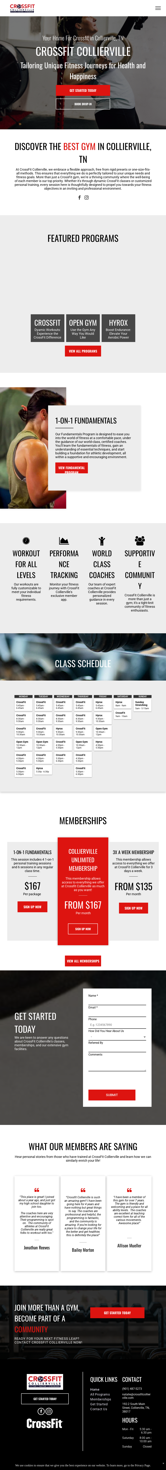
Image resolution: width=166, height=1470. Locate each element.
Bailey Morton (83, 1249)
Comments (95, 1054)
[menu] (158, 8)
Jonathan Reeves (37, 1247)
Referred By (95, 1042)
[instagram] (86, 198)
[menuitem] (103, 1389)
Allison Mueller (129, 1245)
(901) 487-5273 (132, 1388)
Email (93, 1007)
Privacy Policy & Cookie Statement (60, 1466)
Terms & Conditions (112, 1466)
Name (93, 995)
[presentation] (115, 1079)
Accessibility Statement (90, 1466)
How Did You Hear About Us (106, 1031)
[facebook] (79, 198)
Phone (92, 1019)
